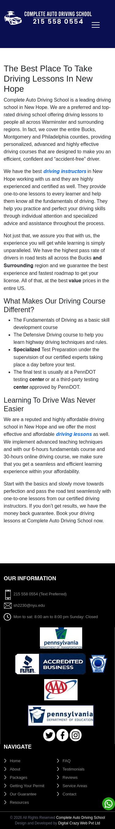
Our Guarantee (23, 794)
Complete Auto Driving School (80, 817)
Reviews (70, 777)
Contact (69, 794)
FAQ (67, 761)
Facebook (62, 735)
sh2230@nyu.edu (29, 605)
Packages (18, 777)
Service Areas (75, 785)
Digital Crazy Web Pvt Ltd (79, 823)
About (15, 769)
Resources (19, 802)
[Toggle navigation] (12, 32)
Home (15, 761)
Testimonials (74, 769)
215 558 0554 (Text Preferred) (40, 594)
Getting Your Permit (27, 785)
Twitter (49, 735)
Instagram (75, 735)
